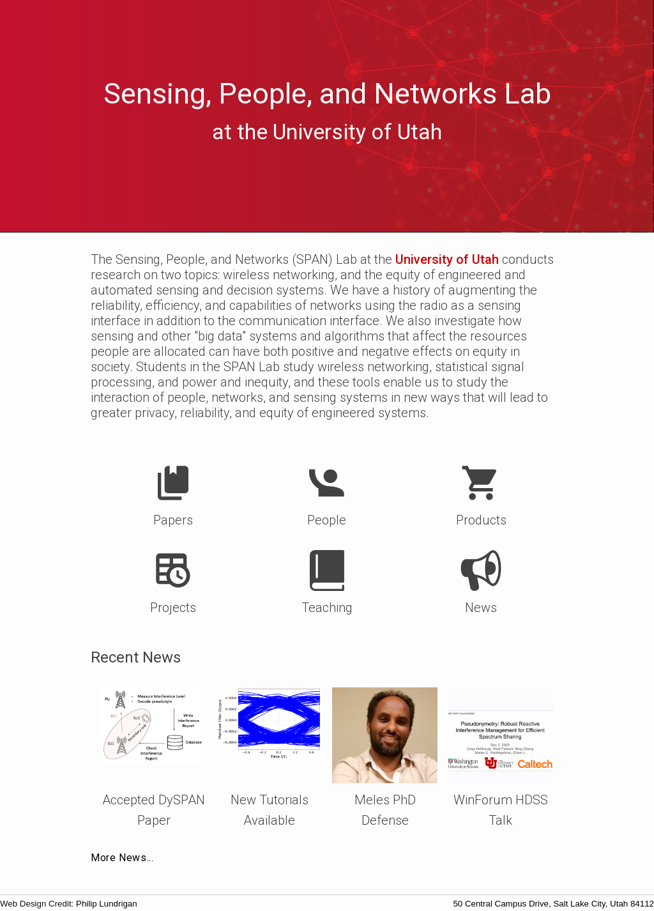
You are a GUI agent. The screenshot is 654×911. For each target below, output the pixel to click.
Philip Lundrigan (106, 903)
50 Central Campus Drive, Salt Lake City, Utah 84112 (553, 903)
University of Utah (447, 259)
